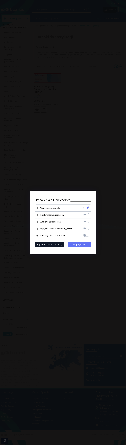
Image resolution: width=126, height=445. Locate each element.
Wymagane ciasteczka (50, 208)
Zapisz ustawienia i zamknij (49, 244)
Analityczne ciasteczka (50, 221)
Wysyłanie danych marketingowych (56, 228)
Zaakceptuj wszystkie (79, 244)
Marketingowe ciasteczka (52, 215)
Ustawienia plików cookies (52, 200)
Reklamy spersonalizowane (52, 235)
